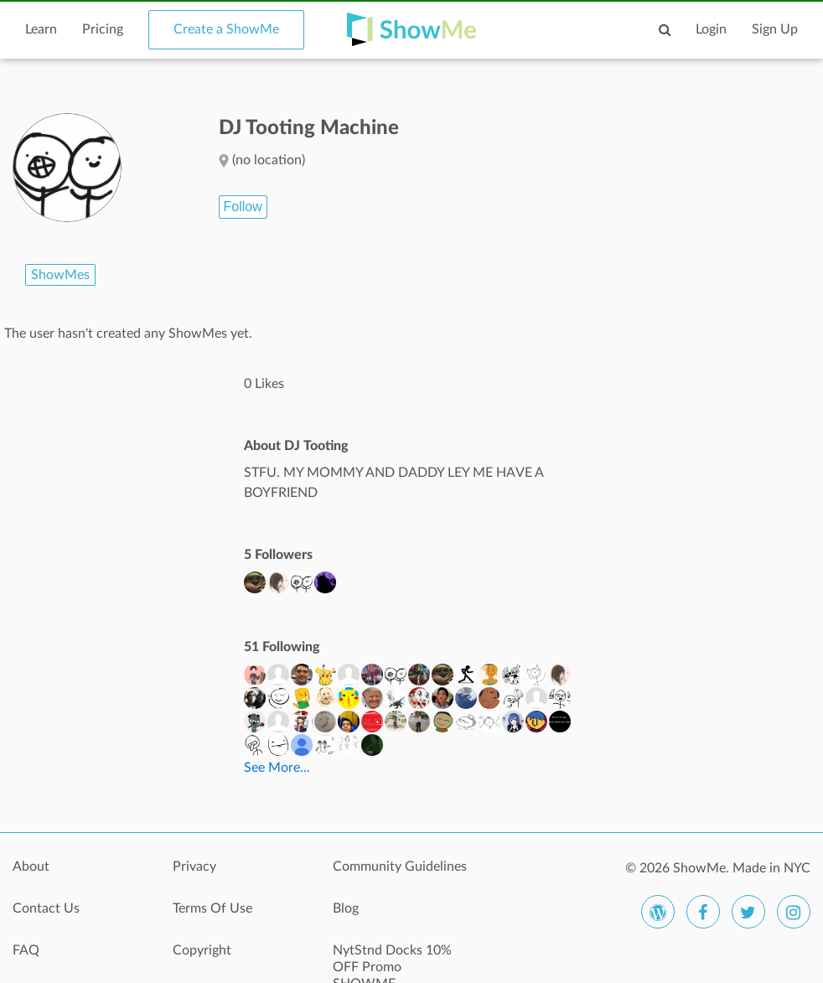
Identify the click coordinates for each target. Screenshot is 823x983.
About (31, 866)
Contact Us (46, 908)
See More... (277, 767)
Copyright (202, 950)
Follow (243, 206)
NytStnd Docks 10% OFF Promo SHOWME (392, 959)
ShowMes (60, 275)
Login (711, 29)
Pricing (102, 29)
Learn (41, 29)
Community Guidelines (400, 866)
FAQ (26, 950)
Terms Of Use (212, 908)
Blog (346, 908)
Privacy (194, 866)
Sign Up (775, 29)
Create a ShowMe (226, 29)
